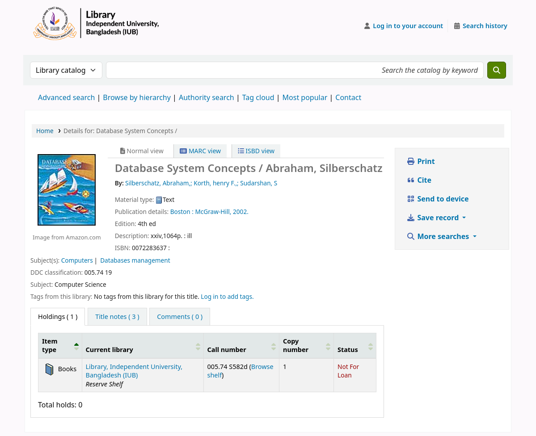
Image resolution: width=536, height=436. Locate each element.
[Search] (496, 70)
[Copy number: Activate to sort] (306, 345)
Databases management (135, 260)
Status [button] (348, 349)
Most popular (305, 97)
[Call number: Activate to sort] (241, 345)
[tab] (117, 317)
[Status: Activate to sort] (355, 345)
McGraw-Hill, (213, 211)
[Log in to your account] (403, 25)
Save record (433, 217)
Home (45, 130)
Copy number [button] (295, 345)
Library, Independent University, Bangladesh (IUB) (134, 370)
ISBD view (256, 151)
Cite (418, 180)
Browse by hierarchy (137, 97)
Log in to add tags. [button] (227, 296)
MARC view (200, 151)
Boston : (182, 211)
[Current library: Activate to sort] (142, 345)
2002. (241, 211)
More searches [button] (438, 236)
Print (420, 161)
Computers (77, 260)
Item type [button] (49, 345)
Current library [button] (109, 349)
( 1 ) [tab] (57, 316)
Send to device (437, 199)
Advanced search (66, 97)
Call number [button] (226, 349)
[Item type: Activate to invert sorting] (60, 345)
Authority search (206, 97)
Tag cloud (258, 97)
